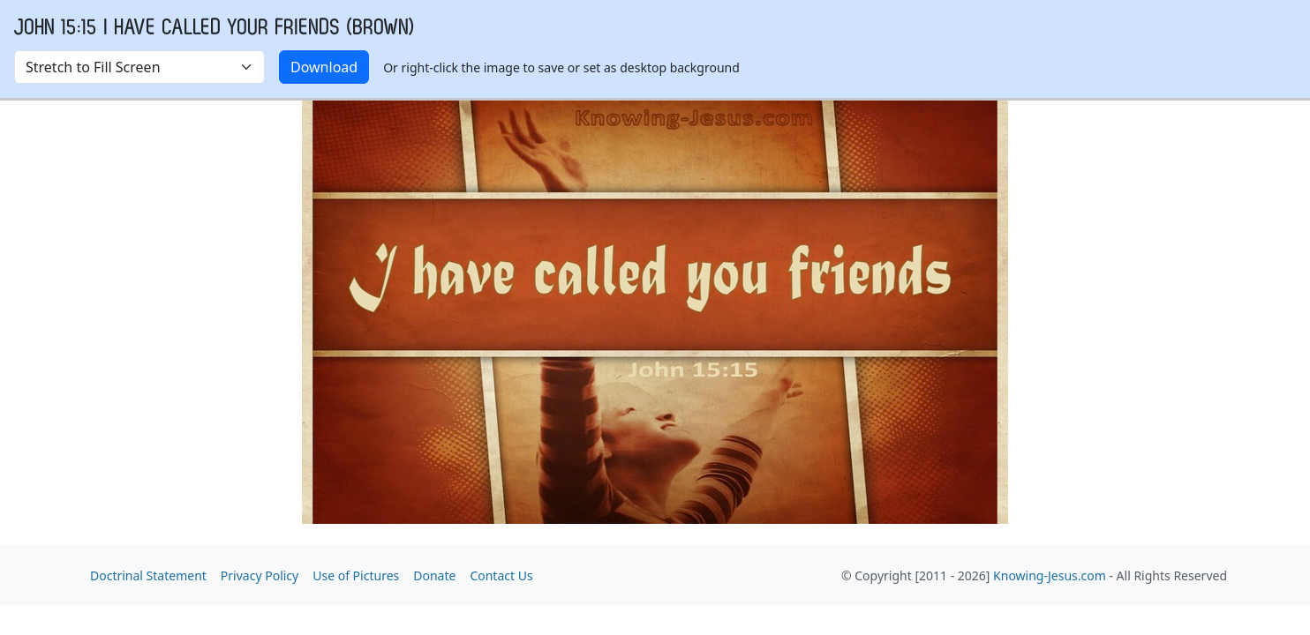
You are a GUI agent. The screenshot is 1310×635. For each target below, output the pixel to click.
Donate (434, 575)
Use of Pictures (355, 575)
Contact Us (501, 575)
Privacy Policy (259, 575)
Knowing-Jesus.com (1049, 575)
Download (324, 67)
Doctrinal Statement (148, 575)
